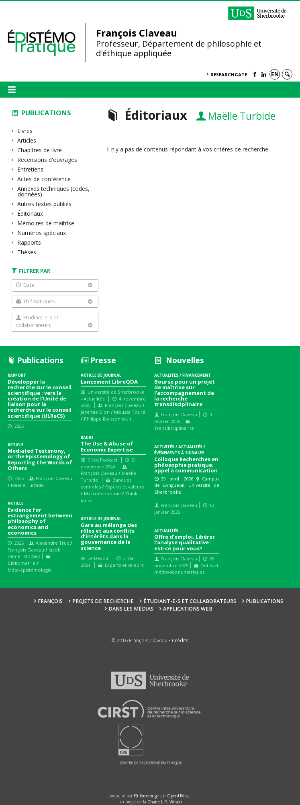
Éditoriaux (30, 213)
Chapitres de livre (40, 150)
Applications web (187, 608)
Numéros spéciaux (42, 233)
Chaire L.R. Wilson (164, 802)
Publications (46, 112)
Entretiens (30, 169)
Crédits (180, 640)
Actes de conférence (44, 179)
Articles (27, 140)
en (275, 74)
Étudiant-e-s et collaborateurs (189, 601)
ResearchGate (228, 75)
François (50, 601)
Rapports (29, 242)
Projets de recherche (103, 601)
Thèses (27, 252)
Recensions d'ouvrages (47, 159)
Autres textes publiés (44, 204)
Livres (25, 131)
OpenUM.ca (178, 796)
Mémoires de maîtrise (46, 223)
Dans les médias (130, 608)
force (149, 796)
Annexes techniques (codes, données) (54, 191)
